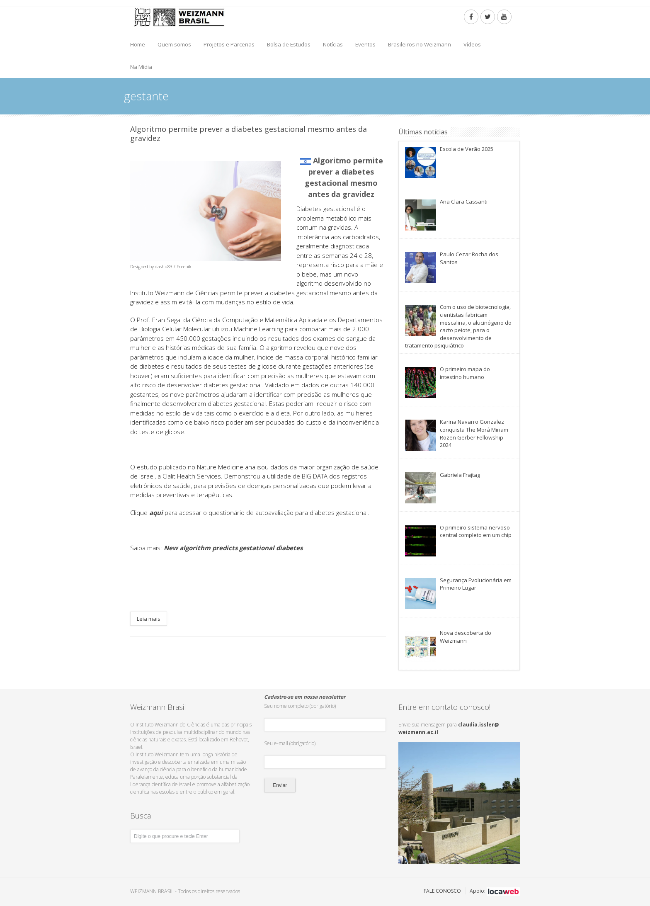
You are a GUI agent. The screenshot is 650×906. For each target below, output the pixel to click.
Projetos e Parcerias (229, 44)
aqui (156, 512)
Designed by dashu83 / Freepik (161, 266)
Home (137, 44)
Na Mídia (141, 66)
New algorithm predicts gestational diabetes (233, 548)
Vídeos (472, 44)
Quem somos (174, 44)
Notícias (333, 44)
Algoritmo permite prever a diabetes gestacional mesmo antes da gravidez (248, 133)
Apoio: (495, 890)
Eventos (365, 44)
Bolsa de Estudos (288, 44)
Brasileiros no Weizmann (419, 44)
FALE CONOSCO (442, 890)
